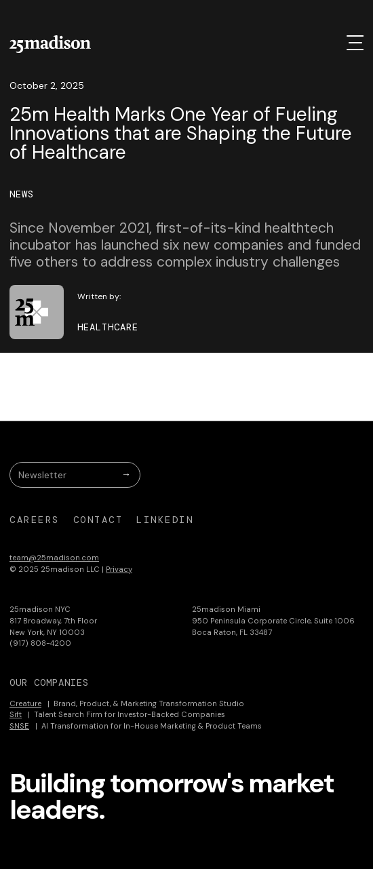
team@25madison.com (54, 557)
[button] (355, 42)
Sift (15, 714)
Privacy (119, 569)
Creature (25, 703)
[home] (50, 43)
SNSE (19, 726)
